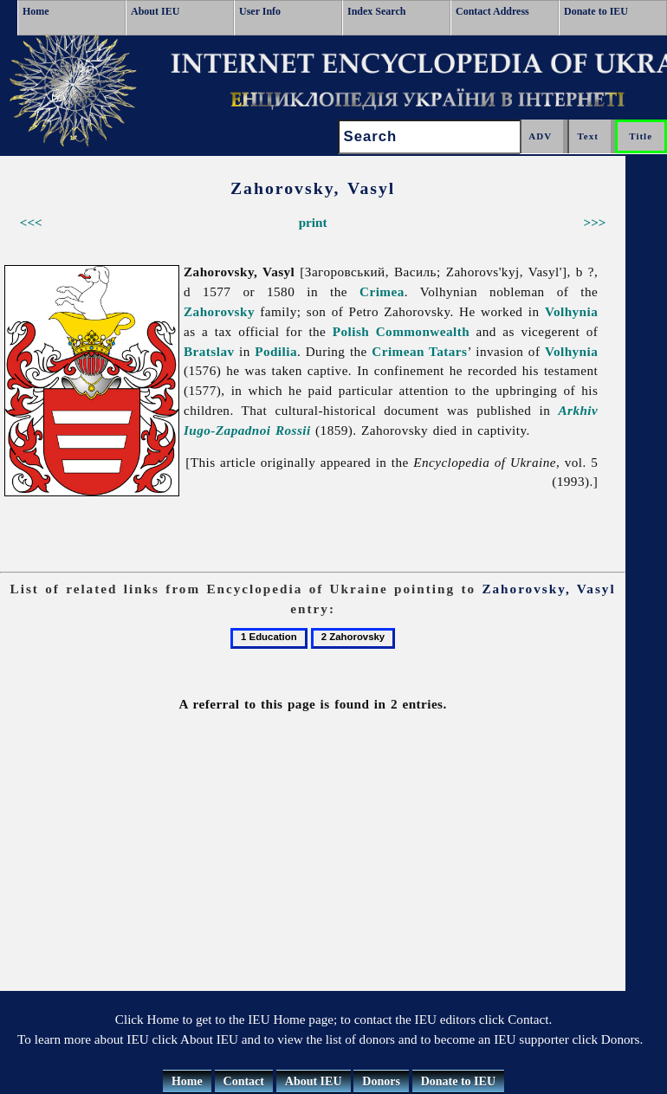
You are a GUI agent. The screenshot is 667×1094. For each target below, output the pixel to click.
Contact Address (492, 11)
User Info (260, 11)
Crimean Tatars (419, 351)
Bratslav (209, 351)
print (313, 222)
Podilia (276, 351)
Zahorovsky (219, 311)
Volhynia (571, 311)
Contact (243, 1081)
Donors (381, 1081)
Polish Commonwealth (401, 331)
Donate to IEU (596, 11)
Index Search (376, 11)
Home (36, 11)
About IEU (155, 11)
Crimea (382, 291)
